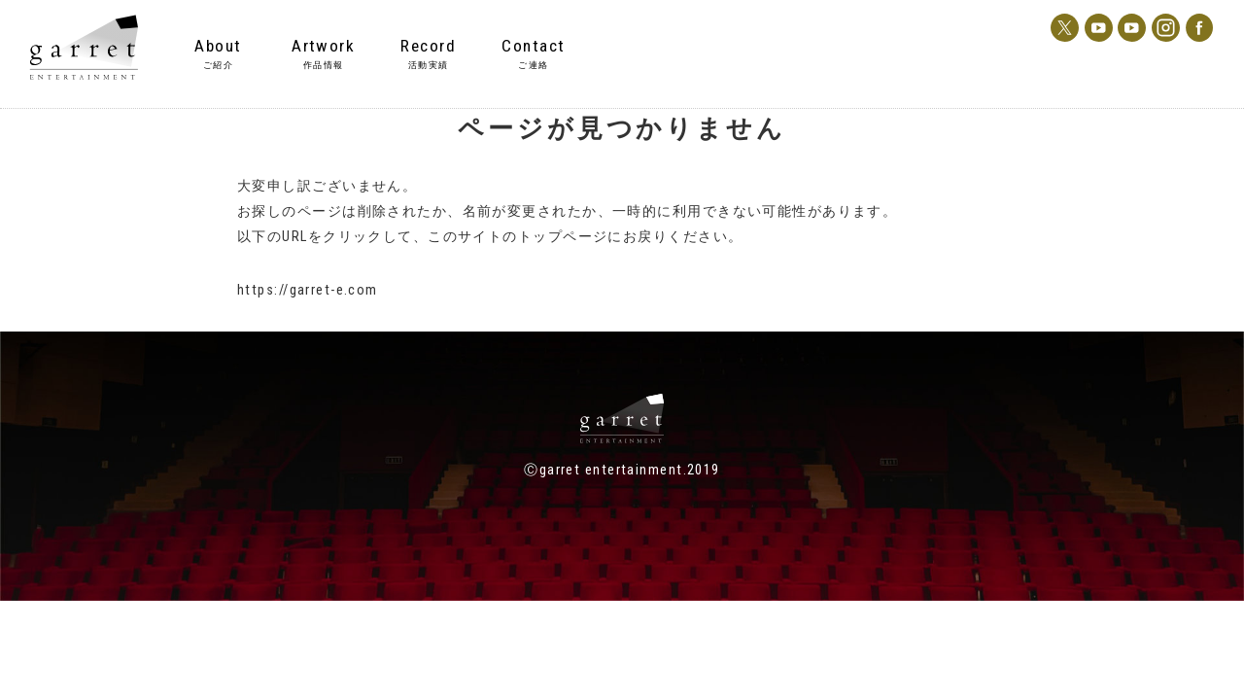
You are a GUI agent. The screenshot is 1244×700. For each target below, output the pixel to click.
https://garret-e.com (307, 290)
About (217, 45)
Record (428, 45)
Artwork (323, 45)
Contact (533, 45)
